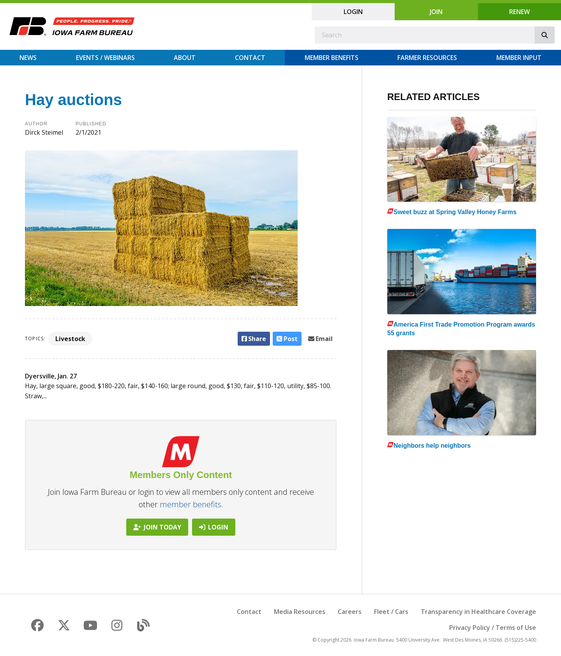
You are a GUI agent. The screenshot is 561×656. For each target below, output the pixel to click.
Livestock (70, 338)
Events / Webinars (105, 57)
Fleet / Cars (391, 611)
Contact (250, 57)
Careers (350, 611)
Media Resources (299, 611)
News (28, 57)
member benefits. (191, 504)
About (185, 57)
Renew (519, 11)
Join (436, 11)
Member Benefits (331, 57)
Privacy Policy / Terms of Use (492, 627)
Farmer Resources (427, 57)
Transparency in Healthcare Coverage (478, 611)
